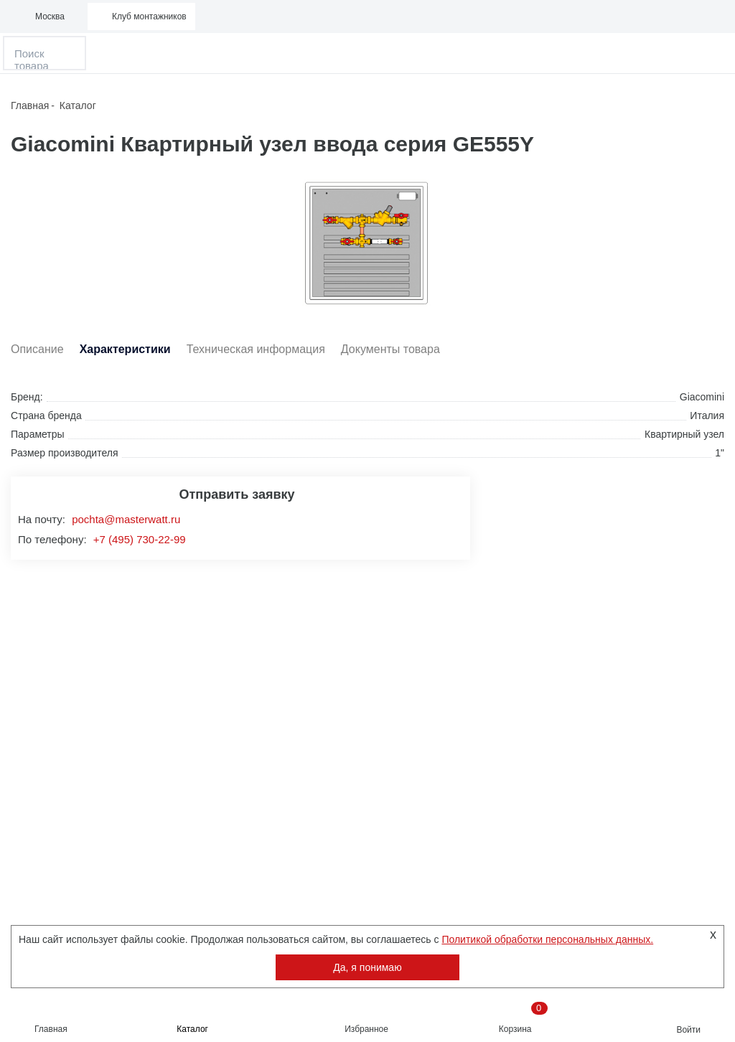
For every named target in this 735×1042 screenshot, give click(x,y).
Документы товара (390, 349)
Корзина (523, 1018)
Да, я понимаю (367, 967)
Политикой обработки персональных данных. (547, 939)
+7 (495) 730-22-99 (139, 539)
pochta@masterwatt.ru (126, 519)
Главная (50, 1029)
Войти (688, 1030)
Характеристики (125, 349)
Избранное (366, 1029)
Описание (37, 349)
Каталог (192, 1029)
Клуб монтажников (149, 16)
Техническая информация (256, 349)
